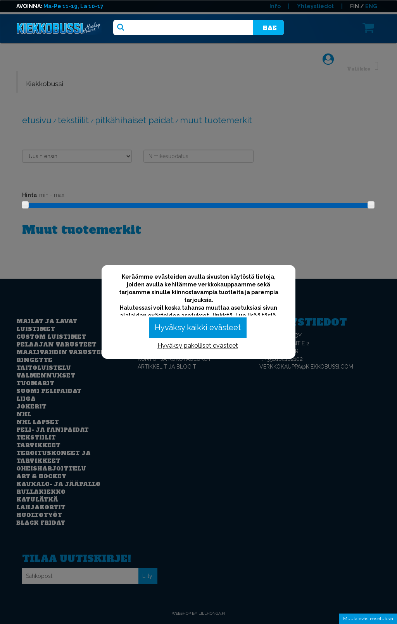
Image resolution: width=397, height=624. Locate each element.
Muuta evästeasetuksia (368, 618)
